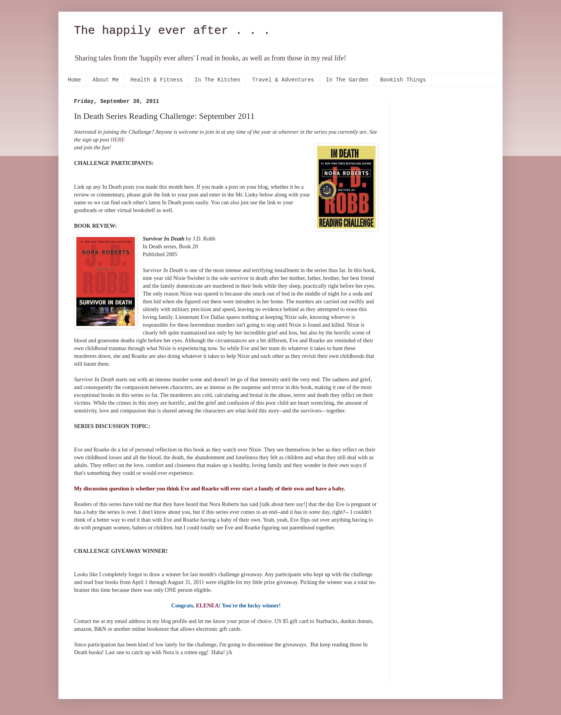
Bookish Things (403, 80)
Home (74, 80)
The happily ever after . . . (172, 30)
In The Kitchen (217, 80)
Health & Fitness (157, 80)
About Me (106, 80)
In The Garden (347, 80)
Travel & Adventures (283, 80)
